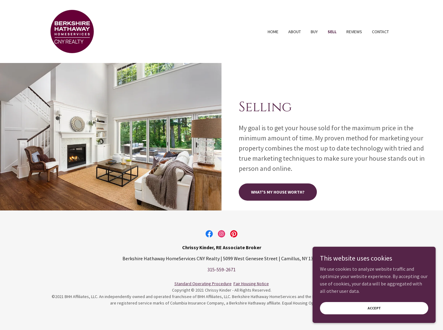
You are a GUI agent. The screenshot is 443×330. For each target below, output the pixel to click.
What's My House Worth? (278, 192)
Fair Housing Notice (251, 283)
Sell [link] (332, 31)
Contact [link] (380, 31)
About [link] (294, 31)
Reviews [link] (354, 31)
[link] (72, 31)
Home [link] (273, 31)
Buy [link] (314, 31)
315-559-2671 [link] (221, 269)
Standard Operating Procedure (203, 283)
